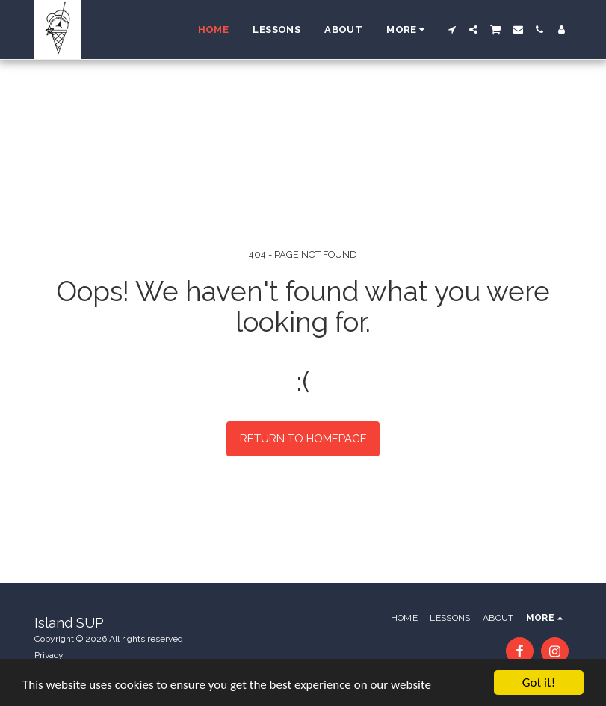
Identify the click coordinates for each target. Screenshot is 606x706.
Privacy (49, 655)
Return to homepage (303, 438)
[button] (452, 29)
